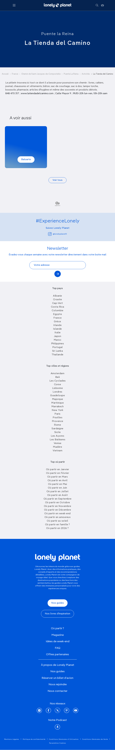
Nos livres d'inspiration (57, 614)
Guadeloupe (57, 395)
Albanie (57, 296)
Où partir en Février (57, 473)
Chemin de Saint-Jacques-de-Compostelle (40, 74)
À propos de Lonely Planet (57, 665)
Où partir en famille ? (57, 524)
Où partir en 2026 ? (57, 528)
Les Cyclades (57, 381)
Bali (57, 377)
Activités (86, 74)
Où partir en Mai (57, 484)
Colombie (57, 310)
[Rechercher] (97, 5)
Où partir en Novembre (57, 506)
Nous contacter (57, 691)
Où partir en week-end (57, 513)
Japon (57, 336)
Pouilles (57, 417)
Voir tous (57, 180)
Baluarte (26, 159)
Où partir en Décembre (57, 510)
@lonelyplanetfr (57, 234)
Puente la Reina (57, 34)
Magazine (57, 635)
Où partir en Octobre (57, 502)
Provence (57, 421)
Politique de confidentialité (34, 739)
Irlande (57, 325)
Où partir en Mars (57, 477)
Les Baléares (57, 439)
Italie (58, 332)
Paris (57, 414)
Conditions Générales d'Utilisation (64, 739)
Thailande (57, 354)
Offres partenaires (57, 654)
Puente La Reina (71, 74)
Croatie (57, 299)
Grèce (57, 321)
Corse (57, 384)
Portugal (57, 347)
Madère (57, 447)
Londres (57, 392)
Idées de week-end (57, 641)
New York (57, 410)
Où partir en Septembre (58, 499)
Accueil (5, 74)
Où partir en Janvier (57, 469)
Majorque (57, 399)
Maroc (57, 340)
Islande (57, 329)
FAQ (57, 648)
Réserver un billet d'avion (57, 678)
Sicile (57, 432)
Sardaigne (57, 428)
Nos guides (57, 603)
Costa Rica (57, 307)
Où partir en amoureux (58, 517)
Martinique (57, 403)
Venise (57, 443)
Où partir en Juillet (58, 491)
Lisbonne (57, 388)
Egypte (57, 314)
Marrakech (57, 406)
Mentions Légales (11, 739)
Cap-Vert (57, 303)
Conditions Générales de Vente (95, 739)
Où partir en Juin (57, 488)
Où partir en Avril (58, 480)
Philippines (57, 343)
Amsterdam (57, 373)
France (15, 74)
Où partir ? (57, 628)
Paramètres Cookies (57, 743)
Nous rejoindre (58, 684)
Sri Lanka (57, 351)
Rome (57, 425)
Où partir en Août (57, 495)
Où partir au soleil (57, 521)
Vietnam (57, 450)
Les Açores (57, 436)
